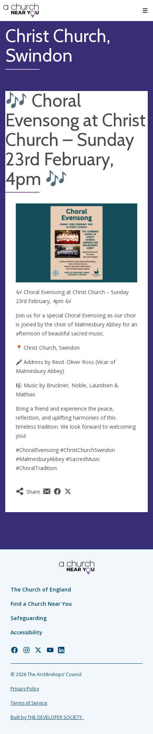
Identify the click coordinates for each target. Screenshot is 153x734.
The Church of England (41, 589)
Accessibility (26, 632)
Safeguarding (29, 618)
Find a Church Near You (41, 603)
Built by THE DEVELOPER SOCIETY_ (47, 717)
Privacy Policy (25, 688)
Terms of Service (29, 703)
